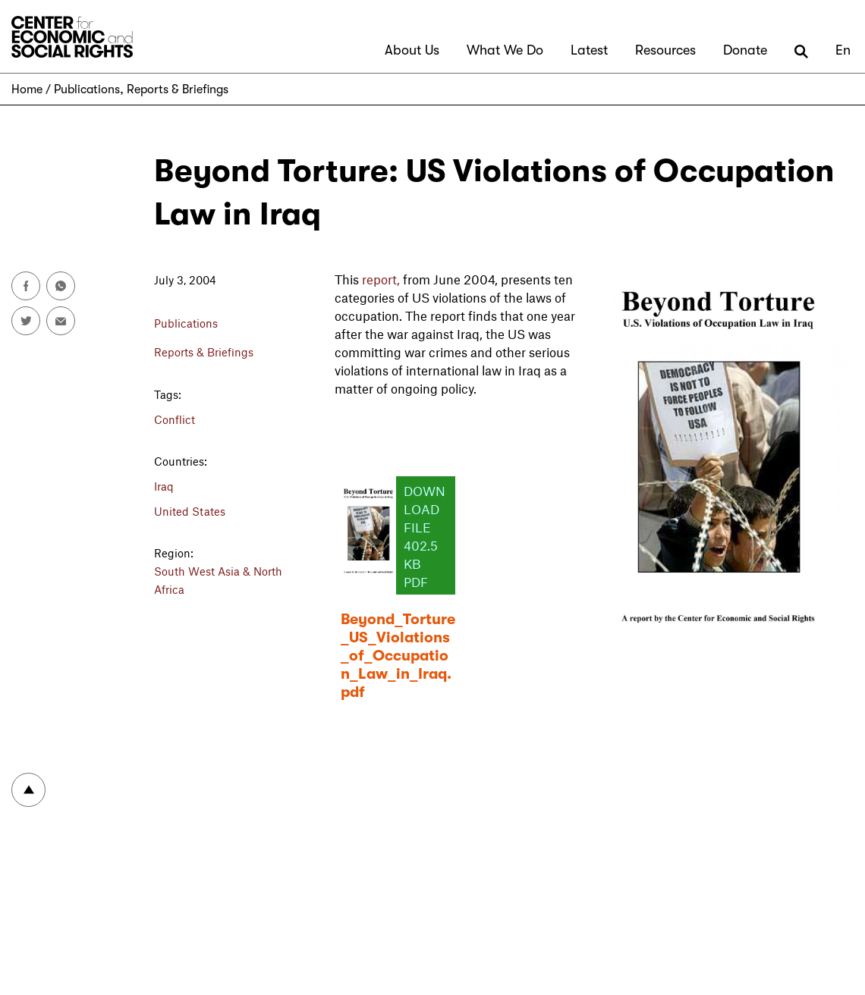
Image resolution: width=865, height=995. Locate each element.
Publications (87, 89)
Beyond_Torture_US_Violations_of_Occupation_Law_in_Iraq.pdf (398, 655)
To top (28, 790)
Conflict (174, 419)
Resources (665, 50)
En (843, 50)
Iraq (164, 486)
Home (26, 89)
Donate (745, 50)
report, (381, 279)
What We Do (505, 50)
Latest (589, 50)
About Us (412, 50)
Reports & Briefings (177, 89)
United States (189, 511)
